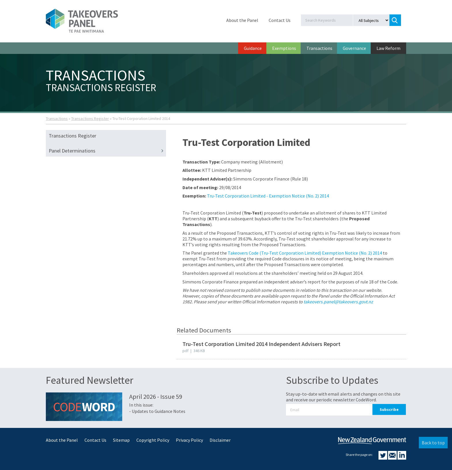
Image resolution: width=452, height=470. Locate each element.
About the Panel (242, 20)
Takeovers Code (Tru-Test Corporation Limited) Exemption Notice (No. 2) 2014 (305, 253)
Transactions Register (90, 118)
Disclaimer (220, 440)
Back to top (433, 442)
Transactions (319, 48)
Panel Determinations (107, 151)
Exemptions (284, 48)
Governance (354, 48)
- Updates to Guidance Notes (157, 411)
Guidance (253, 48)
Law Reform (388, 48)
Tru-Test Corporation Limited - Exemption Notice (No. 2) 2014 (268, 196)
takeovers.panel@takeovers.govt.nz (338, 301)
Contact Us (280, 20)
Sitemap (121, 440)
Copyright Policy (152, 440)
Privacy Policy (189, 440)
